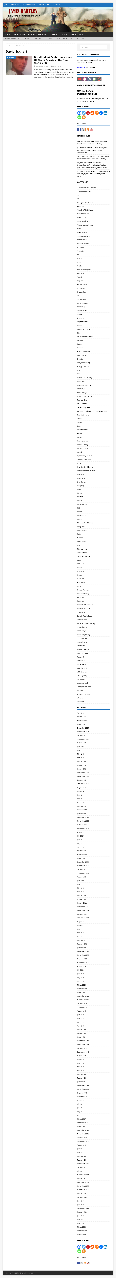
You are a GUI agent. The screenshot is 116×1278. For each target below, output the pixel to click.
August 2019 (81, 1011)
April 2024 (80, 802)
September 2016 (83, 1141)
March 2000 (81, 1227)
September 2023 (83, 828)
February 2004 (82, 1212)
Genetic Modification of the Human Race (92, 411)
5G (78, 195)
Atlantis (80, 277)
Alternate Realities (83, 236)
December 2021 (83, 907)
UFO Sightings (82, 675)
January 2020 (82, 992)
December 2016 (83, 1130)
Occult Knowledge (83, 556)
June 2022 (80, 884)
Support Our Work (29, 5)
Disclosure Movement (85, 337)
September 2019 (83, 1007)
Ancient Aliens (82, 240)
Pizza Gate (81, 571)
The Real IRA (81, 661)
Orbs (79, 560)
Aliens (79, 229)
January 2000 (82, 1234)
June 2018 (80, 1063)
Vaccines (80, 690)
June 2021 (80, 929)
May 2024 (80, 799)
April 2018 (80, 1071)
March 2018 (81, 1074)
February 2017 (82, 1123)
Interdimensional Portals (86, 471)
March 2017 (81, 1119)
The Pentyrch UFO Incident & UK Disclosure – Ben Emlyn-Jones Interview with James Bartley (93, 173)
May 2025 (80, 754)
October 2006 (82, 1197)
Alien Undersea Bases (85, 225)
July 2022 (80, 881)
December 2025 (83, 728)
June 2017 (80, 1108)
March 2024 (81, 806)
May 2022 (80, 888)
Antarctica (80, 251)
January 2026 (82, 724)
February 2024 (82, 810)
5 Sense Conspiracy (84, 191)
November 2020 (83, 955)
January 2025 (82, 769)
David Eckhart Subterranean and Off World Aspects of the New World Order (53, 60)
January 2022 (82, 903)
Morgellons (81, 526)
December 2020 (83, 951)
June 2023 (80, 840)
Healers (80, 433)
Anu (78, 255)
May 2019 (80, 1022)
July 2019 (80, 1015)
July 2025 (80, 747)
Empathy (80, 359)
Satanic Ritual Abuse (84, 616)
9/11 (78, 199)
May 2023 (80, 843)
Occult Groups (82, 553)
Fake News (81, 381)
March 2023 (81, 851)
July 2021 (80, 925)
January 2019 (82, 1037)
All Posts (49, 38)
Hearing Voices (82, 441)
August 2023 (81, 832)
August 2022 (81, 877)
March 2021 (81, 940)
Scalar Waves (82, 620)
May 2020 (80, 977)
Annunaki (80, 247)
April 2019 (80, 1026)
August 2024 (81, 787)
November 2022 (83, 866)
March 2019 (81, 1029)
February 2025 (82, 765)
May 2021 (80, 933)
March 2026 (81, 717)
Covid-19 (80, 314)
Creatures (54, 34)
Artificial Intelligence (84, 270)
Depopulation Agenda (85, 329)
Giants (79, 422)
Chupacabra (81, 292)
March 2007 (81, 1193)
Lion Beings (81, 482)
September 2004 (83, 1208)
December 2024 (83, 773)
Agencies (31, 34)
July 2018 (80, 1059)
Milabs (73, 34)
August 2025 (81, 743)
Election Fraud (82, 355)
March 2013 (81, 1156)
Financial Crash (82, 400)
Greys (79, 426)
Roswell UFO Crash (84, 608)
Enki (78, 370)
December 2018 (83, 1041)
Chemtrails (81, 288)
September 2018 (83, 1052)
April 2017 (80, 1115)
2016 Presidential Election (86, 188)
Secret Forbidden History (86, 623)
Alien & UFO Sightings (85, 210)
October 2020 (82, 959)
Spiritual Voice (82, 642)
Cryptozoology (82, 322)
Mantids (80, 497)
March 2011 (81, 1179)
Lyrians (79, 489)
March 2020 (81, 985)
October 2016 (82, 1138)
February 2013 (82, 1160)
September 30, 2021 (42, 66)
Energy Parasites (83, 366)
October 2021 (82, 914)
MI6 (78, 508)
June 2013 (80, 1152)
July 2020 (80, 970)
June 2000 (80, 1223)
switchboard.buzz (87, 93)
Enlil (78, 374)
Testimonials (81, 38)
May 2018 (80, 1067)
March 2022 (81, 895)
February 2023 (82, 854)
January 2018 (82, 1082)
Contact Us (56, 5)
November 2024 (83, 776)
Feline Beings (82, 392)
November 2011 (83, 1175)
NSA (78, 545)
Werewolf (80, 698)
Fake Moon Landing (84, 378)
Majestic (80, 493)
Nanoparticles (82, 530)
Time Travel (81, 664)
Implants (80, 463)
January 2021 (82, 948)
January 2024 (82, 814)
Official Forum (44, 5)
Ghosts (79, 418)
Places (79, 575)
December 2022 (83, 862)
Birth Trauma (82, 284)
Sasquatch (81, 612)
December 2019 (83, 996)
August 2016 (81, 1145)
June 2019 (80, 1018)
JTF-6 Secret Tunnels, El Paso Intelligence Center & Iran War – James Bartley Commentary (92, 150)
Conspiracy (42, 34)
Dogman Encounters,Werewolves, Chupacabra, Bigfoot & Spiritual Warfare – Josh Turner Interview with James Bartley (92, 165)
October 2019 (82, 1003)
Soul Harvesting (82, 638)
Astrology (80, 273)
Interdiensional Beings (85, 467)
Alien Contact (82, 217)
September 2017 (83, 1097)
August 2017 (81, 1100)
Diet (78, 333)
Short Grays (81, 631)
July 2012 (80, 1171)
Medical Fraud (82, 504)
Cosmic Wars (82, 311)
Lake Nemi (81, 478)
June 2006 (80, 1201)
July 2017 (80, 1104)
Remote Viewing (83, 593)
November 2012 (83, 1164)
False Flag (80, 389)
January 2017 (82, 1126)
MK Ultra (80, 519)
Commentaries (38, 38)
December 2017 (83, 1085)
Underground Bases (84, 687)
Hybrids (80, 452)
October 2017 (82, 1093)
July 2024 (80, 791)
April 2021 (80, 936)
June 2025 (80, 750)
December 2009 (83, 1182)
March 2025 (81, 761)
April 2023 (80, 847)
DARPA (79, 325)
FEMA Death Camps (84, 396)
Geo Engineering (83, 415)
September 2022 (83, 873)
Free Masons (82, 404)
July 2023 (80, 836)
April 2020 (80, 981)
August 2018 (81, 1056)
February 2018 (82, 1078)
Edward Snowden (83, 351)
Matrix (81, 34)
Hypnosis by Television (85, 456)
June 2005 (80, 1205)
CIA (78, 296)
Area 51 (80, 258)
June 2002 (80, 1216)
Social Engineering (83, 635)
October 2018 (82, 1048)
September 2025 (83, 739)
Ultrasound (81, 679)
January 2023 (82, 858)
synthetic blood (82, 653)
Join (6, 5)
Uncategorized (82, 683)
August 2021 (81, 922)
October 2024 (82, 780)
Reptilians (80, 597)
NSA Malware (82, 549)
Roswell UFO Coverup (85, 605)
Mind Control (82, 515)
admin (54, 66)
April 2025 (80, 758)
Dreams (80, 348)
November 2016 (83, 1134)
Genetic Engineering (84, 407)
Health (64, 34)
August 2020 (81, 966)
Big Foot (80, 281)
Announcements (83, 243)
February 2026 (82, 720)
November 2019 (83, 1000)
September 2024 (83, 784)
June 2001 (80, 1219)
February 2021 (82, 944)
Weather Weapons (84, 694)
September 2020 (83, 962)
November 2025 (83, 732)
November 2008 (83, 1186)
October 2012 (82, 1167)
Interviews (25, 38)
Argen (79, 262)
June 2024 (80, 795)
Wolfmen (80, 702)
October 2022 (82, 869)
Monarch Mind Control (85, 523)
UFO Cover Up (82, 668)
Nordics (80, 538)
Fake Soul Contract (84, 385)
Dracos (79, 344)
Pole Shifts (81, 582)
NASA (79, 534)
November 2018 (83, 1044)
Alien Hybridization (83, 221)
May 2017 (80, 1111)
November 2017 (83, 1089)
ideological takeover (84, 459)
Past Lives (81, 564)
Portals (79, 586)
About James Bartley (12, 38)
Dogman (80, 340)
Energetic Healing (83, 363)
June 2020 (80, 974)
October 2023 (82, 825)
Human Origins (82, 448)
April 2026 (80, 713)
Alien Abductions (83, 214)
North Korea (81, 541)
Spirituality (81, 646)
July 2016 (80, 1149)
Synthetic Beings (83, 649)
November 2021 (83, 910)
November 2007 (83, 1190)
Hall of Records (82, 430)
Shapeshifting (82, 627)
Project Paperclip (83, 590)
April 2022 (80, 892)
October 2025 (82, 735)
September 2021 (83, 918)
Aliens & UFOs (19, 34)
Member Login (15, 5)
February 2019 (82, 1033)
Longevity (80, 486)
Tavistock (80, 657)
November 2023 (83, 821)
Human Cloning (82, 445)
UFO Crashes (82, 672)
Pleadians (80, 579)
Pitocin (79, 568)
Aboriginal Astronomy (85, 202)
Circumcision (81, 299)
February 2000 (82, 1231)
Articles (8, 34)
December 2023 (83, 817)
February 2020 (82, 989)
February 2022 (82, 899)
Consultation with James (64, 38)
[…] (72, 77)
